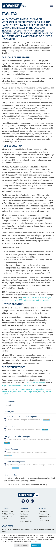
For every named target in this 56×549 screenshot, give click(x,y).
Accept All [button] (35, 545)
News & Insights (26, 521)
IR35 (28, 389)
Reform (41, 391)
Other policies (44, 521)
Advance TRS (7, 391)
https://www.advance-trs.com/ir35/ (16, 385)
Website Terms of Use (45, 517)
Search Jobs (24, 511)
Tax (46, 391)
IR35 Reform (22, 391)
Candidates (24, 514)
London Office (7, 516)
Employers (24, 516)
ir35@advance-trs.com (36, 383)
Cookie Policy (44, 511)
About (22, 519)
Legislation (39, 389)
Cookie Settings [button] (21, 545)
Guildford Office (7, 511)
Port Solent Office (8, 514)
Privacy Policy (44, 514)
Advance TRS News (17, 389)
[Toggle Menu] (51, 6)
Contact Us (5, 519)
